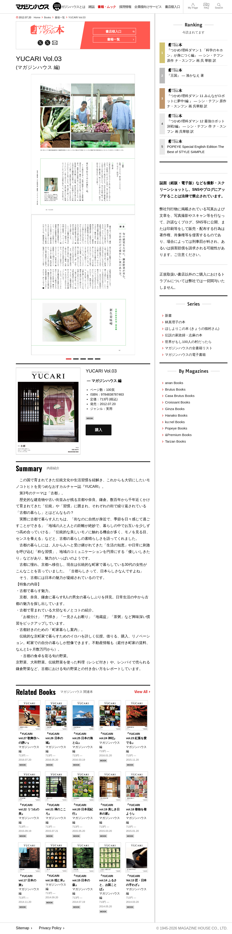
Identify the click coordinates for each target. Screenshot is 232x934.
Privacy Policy (50, 928)
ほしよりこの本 (192, 328)
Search (219, 4)
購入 (98, 430)
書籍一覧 (60, 17)
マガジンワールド (38, 6)
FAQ (206, 4)
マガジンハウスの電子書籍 (185, 354)
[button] (68, 359)
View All (142, 692)
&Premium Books (178, 435)
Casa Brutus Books (179, 396)
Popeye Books (176, 428)
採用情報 (125, 6)
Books (47, 17)
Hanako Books (176, 415)
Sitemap (22, 928)
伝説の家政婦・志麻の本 (183, 335)
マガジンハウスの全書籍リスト (189, 348)
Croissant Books (177, 402)
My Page (193, 4)
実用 (109, 409)
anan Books (174, 383)
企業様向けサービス (148, 6)
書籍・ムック (107, 6)
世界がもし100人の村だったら (188, 342)
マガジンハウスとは (71, 6)
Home (37, 17)
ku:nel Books (175, 422)
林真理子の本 (175, 322)
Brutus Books (175, 389)
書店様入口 (172, 6)
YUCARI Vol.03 (76, 17)
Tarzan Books (175, 441)
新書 (168, 315)
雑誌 (91, 6)
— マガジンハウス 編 (104, 381)
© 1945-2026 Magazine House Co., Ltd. (191, 928)
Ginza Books (174, 409)
